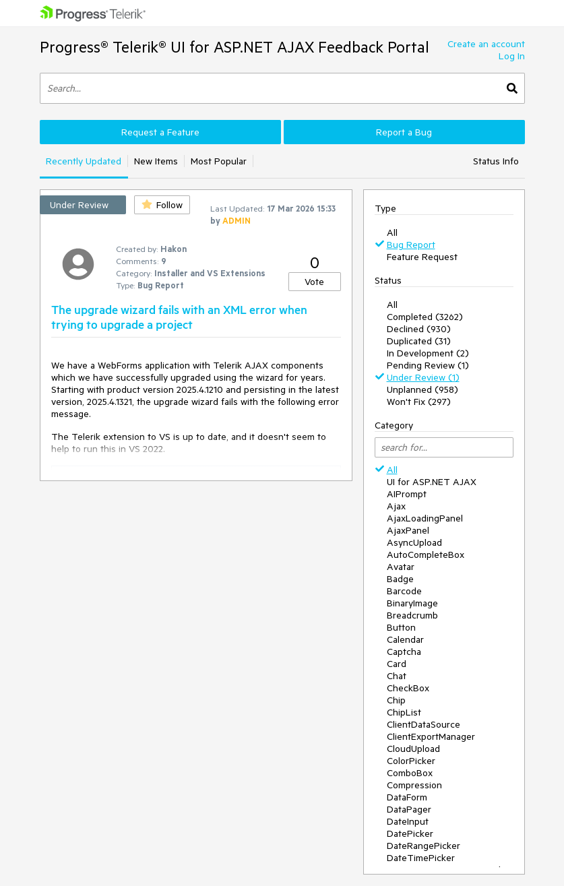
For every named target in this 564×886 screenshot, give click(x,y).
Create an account (486, 44)
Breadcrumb (412, 615)
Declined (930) (419, 329)
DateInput (408, 821)
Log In (512, 56)
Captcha (404, 651)
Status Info (496, 161)
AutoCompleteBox (425, 554)
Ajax (396, 506)
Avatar (400, 567)
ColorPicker (411, 761)
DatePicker (410, 833)
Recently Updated (83, 161)
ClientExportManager (431, 736)
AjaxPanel (408, 530)
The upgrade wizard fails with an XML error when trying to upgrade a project (179, 316)
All (392, 232)
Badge (400, 579)
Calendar (405, 639)
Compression (414, 785)
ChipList (404, 712)
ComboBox (410, 773)
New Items (156, 161)
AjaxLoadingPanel (425, 518)
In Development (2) (428, 353)
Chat (396, 676)
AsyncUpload (414, 542)
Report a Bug (404, 132)
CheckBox (408, 688)
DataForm (407, 797)
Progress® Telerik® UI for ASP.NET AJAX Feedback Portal (234, 47)
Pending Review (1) (428, 365)
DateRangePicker (423, 846)
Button (401, 627)
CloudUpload (413, 748)
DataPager (409, 809)
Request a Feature (160, 132)
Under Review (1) (423, 377)
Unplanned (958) (422, 389)
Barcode (404, 591)
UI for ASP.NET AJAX (431, 482)
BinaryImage (412, 603)
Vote (314, 282)
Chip (396, 700)
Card (396, 664)
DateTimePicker (421, 858)
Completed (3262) (425, 317)
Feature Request (422, 257)
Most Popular (219, 161)
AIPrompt (407, 494)
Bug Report (411, 245)
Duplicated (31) (419, 341)
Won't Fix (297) (419, 401)
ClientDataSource (423, 724)
